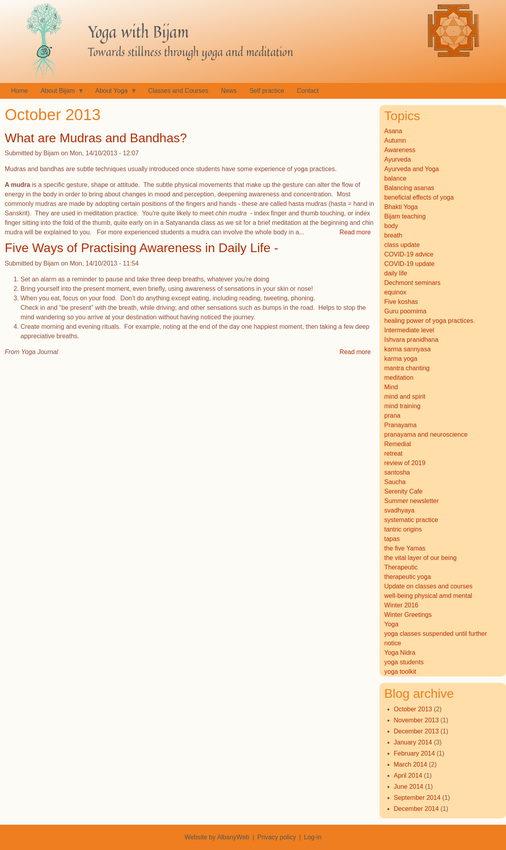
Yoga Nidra (399, 652)
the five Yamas (404, 548)
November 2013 (416, 720)
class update (402, 244)
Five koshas (401, 301)
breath (393, 235)
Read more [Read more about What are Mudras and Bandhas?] (355, 232)
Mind (391, 387)
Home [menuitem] (19, 90)
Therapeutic (401, 567)
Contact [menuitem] (308, 90)
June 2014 (408, 786)
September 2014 (417, 797)
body (391, 225)
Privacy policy (276, 837)
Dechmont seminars (412, 282)
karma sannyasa (407, 349)
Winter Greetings (408, 614)
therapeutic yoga (407, 576)
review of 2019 (404, 463)
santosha (397, 472)
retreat (393, 453)
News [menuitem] (229, 90)
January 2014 (413, 742)
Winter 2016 (401, 605)
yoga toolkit (400, 671)
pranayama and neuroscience (426, 434)
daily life (395, 273)
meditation (398, 377)
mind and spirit (404, 396)
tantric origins (403, 529)
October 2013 (413, 709)
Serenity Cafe (403, 491)
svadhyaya (399, 510)
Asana (393, 131)
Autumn (395, 140)
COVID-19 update (409, 263)
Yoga (391, 624)
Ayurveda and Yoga (411, 169)
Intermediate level (409, 330)
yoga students (404, 662)
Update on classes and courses (428, 586)
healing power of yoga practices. (429, 320)
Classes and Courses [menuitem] (178, 90)
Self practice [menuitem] (266, 90)
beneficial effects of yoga (419, 197)
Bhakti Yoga (401, 207)
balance (395, 178)
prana (392, 415)
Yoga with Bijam (138, 31)
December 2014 (416, 808)
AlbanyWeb (233, 837)
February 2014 (414, 753)
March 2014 (410, 764)
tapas (392, 538)
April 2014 (408, 775)
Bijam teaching (405, 216)
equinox (395, 292)
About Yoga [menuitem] (113, 93)
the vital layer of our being (420, 557)
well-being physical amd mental (428, 595)
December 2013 (416, 731)
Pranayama (400, 425)
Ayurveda (397, 159)
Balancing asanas (409, 188)
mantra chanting (407, 368)
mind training (402, 406)
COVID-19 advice (409, 254)
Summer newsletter (411, 501)
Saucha (395, 482)
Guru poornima (405, 311)
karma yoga (400, 358)
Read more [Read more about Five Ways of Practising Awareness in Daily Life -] (355, 352)
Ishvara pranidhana (411, 339)
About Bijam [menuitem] (59, 93)
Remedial (397, 444)
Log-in (312, 837)
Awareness (399, 150)
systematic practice (411, 519)
